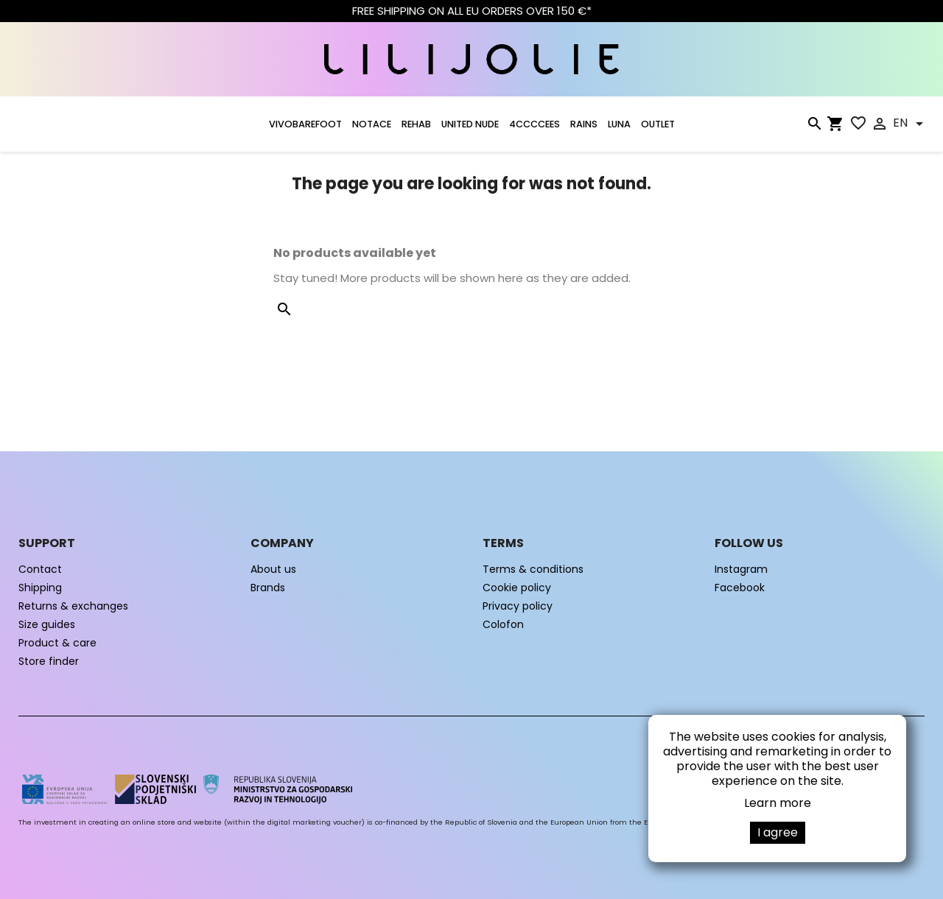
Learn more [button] (777, 802)
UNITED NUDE (470, 124)
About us (273, 569)
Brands (267, 587)
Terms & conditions (533, 569)
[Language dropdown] (910, 124)
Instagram (741, 569)
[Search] (814, 126)
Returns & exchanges (73, 606)
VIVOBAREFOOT (305, 124)
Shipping (40, 587)
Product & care (57, 642)
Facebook (740, 587)
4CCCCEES (534, 124)
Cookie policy (517, 587)
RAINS (583, 124)
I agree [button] (777, 832)
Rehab (416, 124)
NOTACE (371, 124)
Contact (40, 569)
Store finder (48, 661)
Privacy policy (518, 606)
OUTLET (658, 124)
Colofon (503, 624)
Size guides (46, 624)
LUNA (619, 124)
